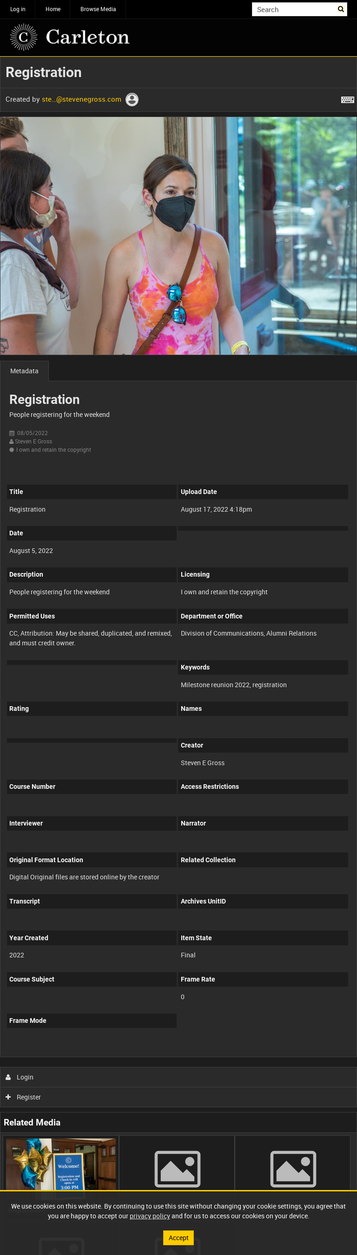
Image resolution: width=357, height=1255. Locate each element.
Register (23, 1096)
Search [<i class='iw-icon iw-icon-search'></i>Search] (342, 8)
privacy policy (150, 1215)
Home (53, 9)
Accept (179, 1237)
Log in (18, 9)
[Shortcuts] (347, 98)
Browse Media (98, 9)
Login (20, 1077)
